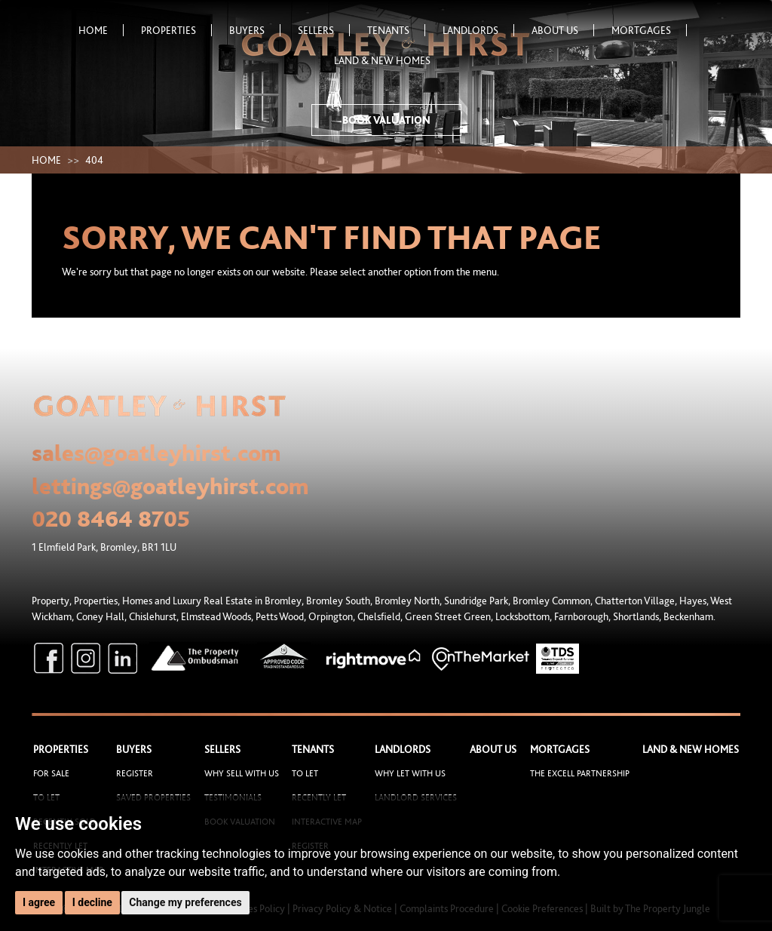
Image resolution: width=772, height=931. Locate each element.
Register (134, 773)
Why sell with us (241, 773)
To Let (305, 773)
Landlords (478, 30)
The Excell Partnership (580, 773)
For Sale (51, 773)
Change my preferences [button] (185, 902)
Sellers (324, 30)
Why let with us (410, 773)
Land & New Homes (382, 60)
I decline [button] (92, 902)
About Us (563, 30)
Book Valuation (386, 120)
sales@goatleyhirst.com (156, 452)
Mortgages (649, 30)
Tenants (396, 30)
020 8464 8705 (111, 518)
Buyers (254, 30)
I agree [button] (39, 902)
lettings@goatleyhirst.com (170, 485)
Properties (176, 30)
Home (101, 30)
